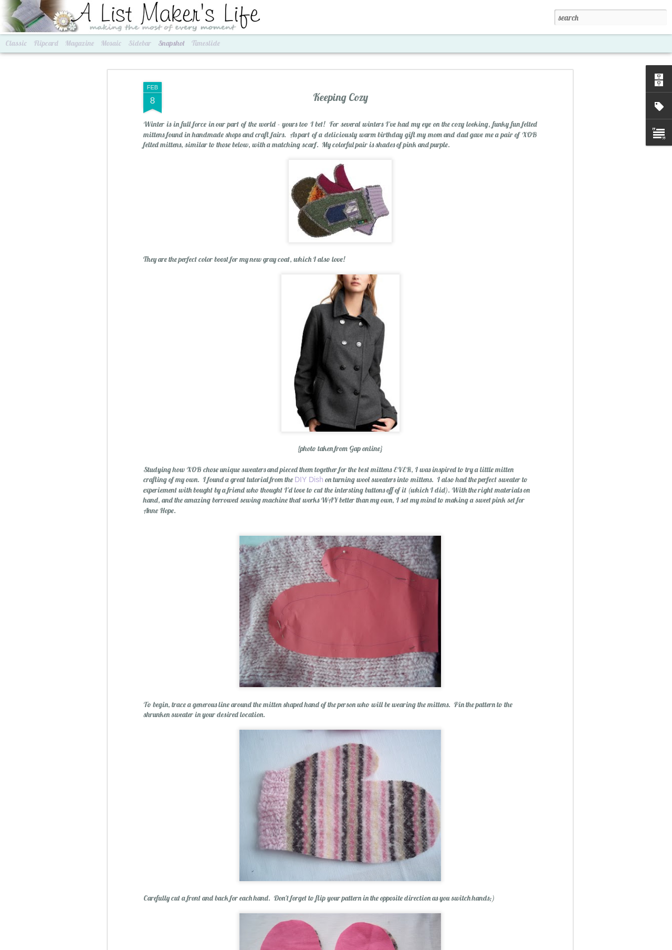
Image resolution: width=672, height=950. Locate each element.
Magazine (79, 43)
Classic (16, 43)
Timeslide (206, 43)
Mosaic (111, 43)
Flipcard (46, 43)
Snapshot (171, 43)
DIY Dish (309, 476)
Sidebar (139, 43)
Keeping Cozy (340, 93)
